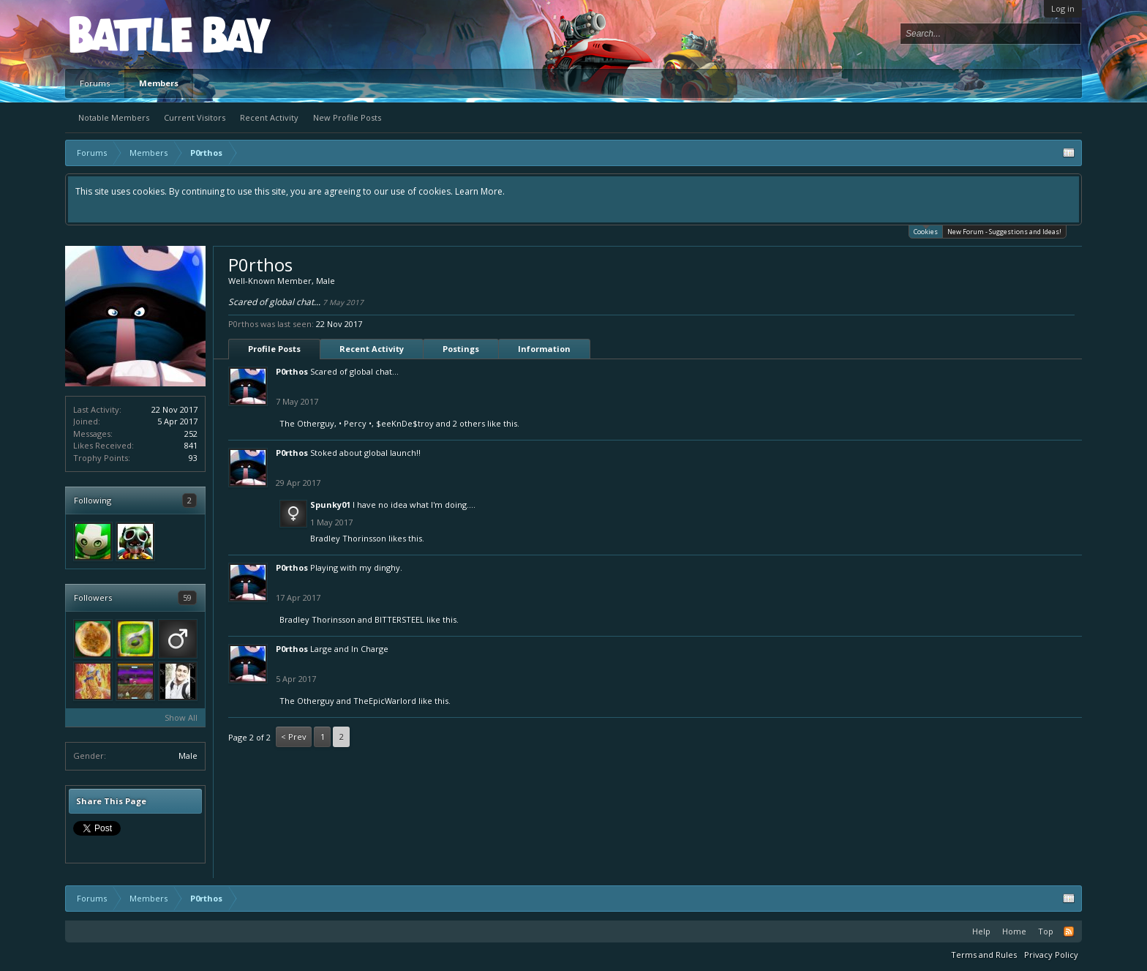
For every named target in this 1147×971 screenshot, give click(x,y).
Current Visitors (194, 117)
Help (981, 931)
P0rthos (292, 371)
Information (544, 348)
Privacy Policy (1051, 954)
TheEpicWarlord (384, 700)
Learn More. (480, 191)
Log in (1063, 8)
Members (158, 83)
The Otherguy (306, 423)
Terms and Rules (984, 954)
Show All (181, 717)
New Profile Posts (347, 117)
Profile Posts (274, 348)
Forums (95, 83)
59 (187, 597)
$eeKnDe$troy (405, 423)
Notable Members (113, 117)
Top (1045, 931)
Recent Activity (269, 117)
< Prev (294, 736)
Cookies (926, 230)
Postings (461, 348)
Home (1014, 931)
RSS (1069, 931)
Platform (123, 34)
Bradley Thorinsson (348, 538)
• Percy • (355, 423)
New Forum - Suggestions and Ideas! (1004, 231)
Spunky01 (330, 504)
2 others (469, 423)
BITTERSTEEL (399, 619)
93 (193, 457)
